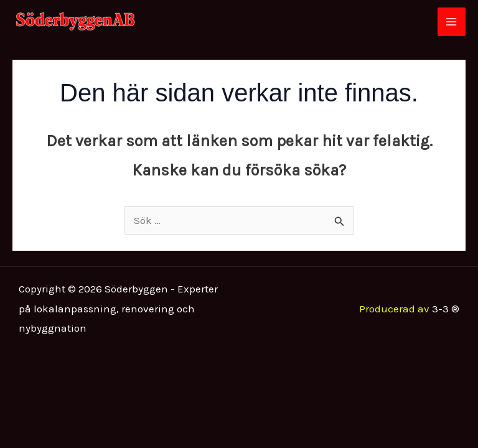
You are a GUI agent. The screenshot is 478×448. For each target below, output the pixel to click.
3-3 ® (445, 308)
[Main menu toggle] (452, 21)
